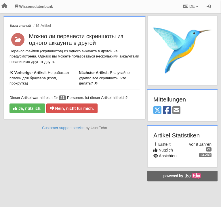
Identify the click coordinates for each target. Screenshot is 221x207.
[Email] (176, 111)
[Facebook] (167, 111)
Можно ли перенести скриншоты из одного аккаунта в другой (76, 39)
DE (190, 6)
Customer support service (63, 128)
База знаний (20, 25)
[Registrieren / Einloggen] (208, 6)
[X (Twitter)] (157, 111)
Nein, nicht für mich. (72, 108)
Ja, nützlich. (27, 108)
